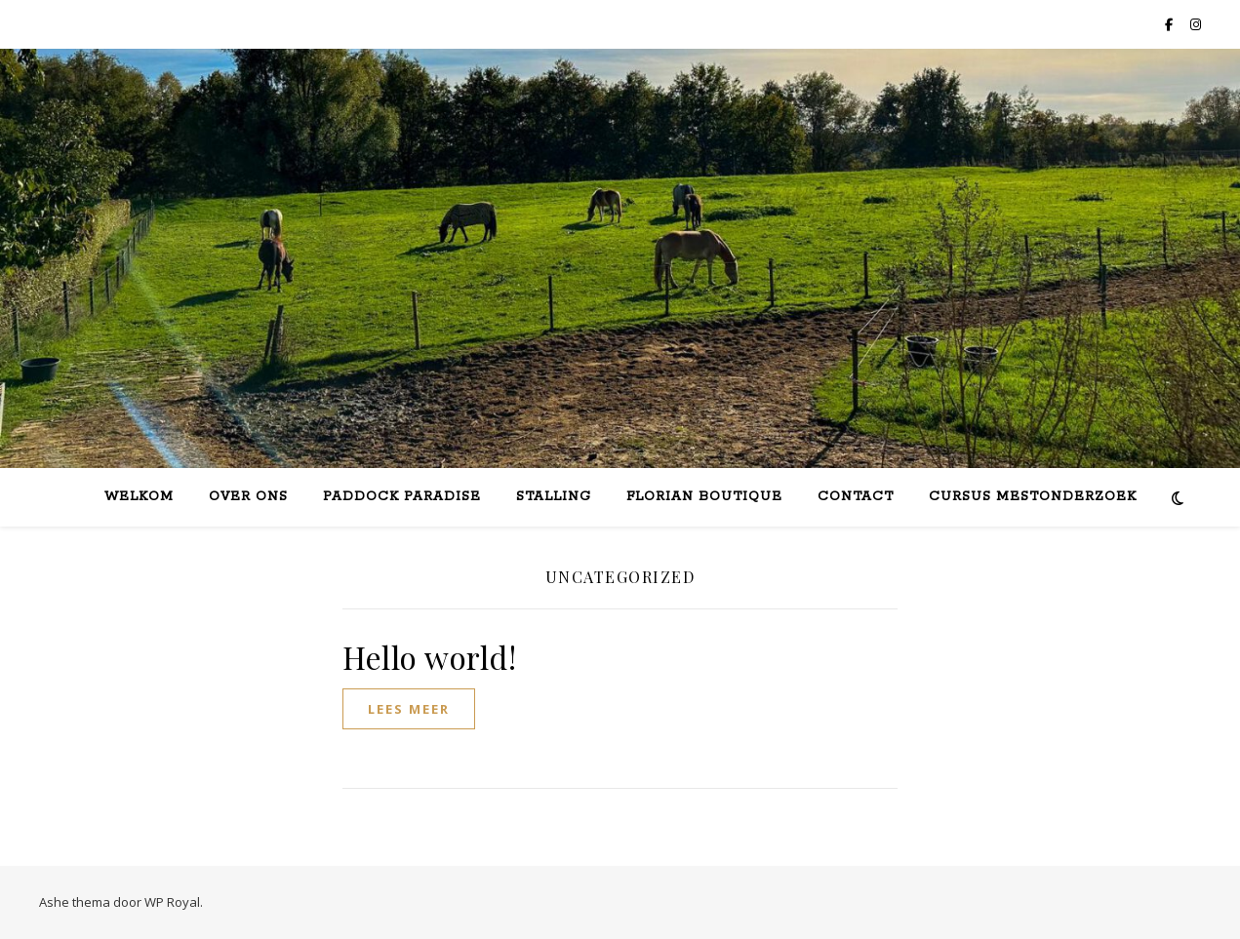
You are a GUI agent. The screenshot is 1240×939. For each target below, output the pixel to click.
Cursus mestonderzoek (1033, 497)
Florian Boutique (704, 497)
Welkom (139, 497)
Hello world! (429, 657)
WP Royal (172, 902)
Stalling (553, 497)
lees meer (409, 709)
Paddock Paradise (402, 497)
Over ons (248, 497)
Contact (856, 497)
